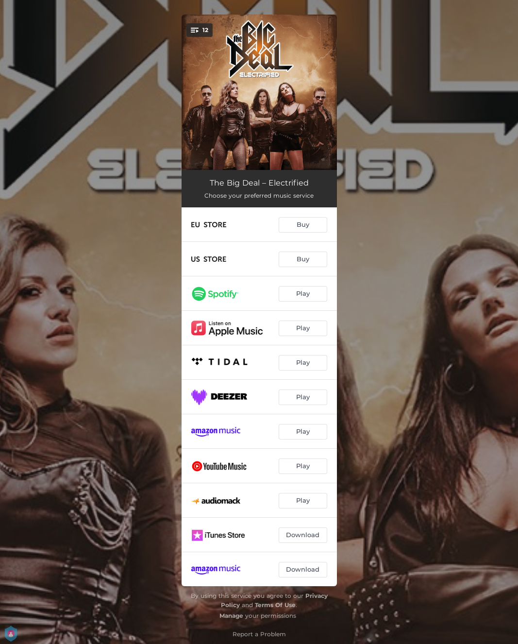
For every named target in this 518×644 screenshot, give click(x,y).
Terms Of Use (275, 605)
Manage (231, 615)
